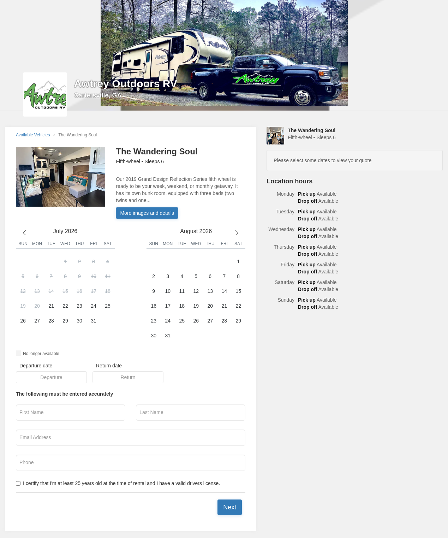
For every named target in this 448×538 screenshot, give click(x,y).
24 (93, 306)
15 (65, 291)
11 (107, 276)
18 (107, 291)
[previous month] (24, 232)
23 (79, 306)
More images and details (147, 213)
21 (51, 306)
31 (93, 321)
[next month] (237, 232)
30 (79, 321)
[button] (65, 298)
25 (107, 306)
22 (65, 306)
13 (37, 291)
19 (23, 306)
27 (37, 321)
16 (79, 291)
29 (65, 321)
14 (51, 291)
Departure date (35, 365)
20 (37, 306)
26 (23, 321)
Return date (109, 365)
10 (93, 276)
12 (23, 291)
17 (93, 291)
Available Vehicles (33, 134)
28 (51, 321)
